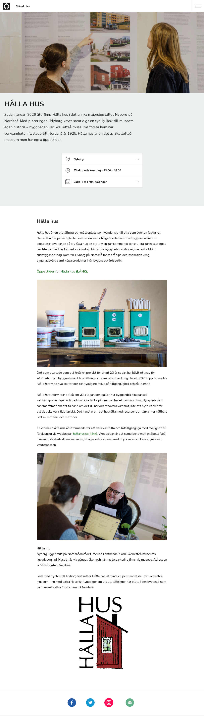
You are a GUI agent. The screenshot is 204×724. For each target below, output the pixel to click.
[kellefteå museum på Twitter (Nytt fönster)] (90, 705)
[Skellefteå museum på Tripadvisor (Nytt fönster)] (130, 705)
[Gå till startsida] (6, 6)
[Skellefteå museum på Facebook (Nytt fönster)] (72, 705)
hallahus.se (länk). (85, 434)
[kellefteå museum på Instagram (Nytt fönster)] (109, 705)
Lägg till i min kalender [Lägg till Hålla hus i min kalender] (90, 182)
